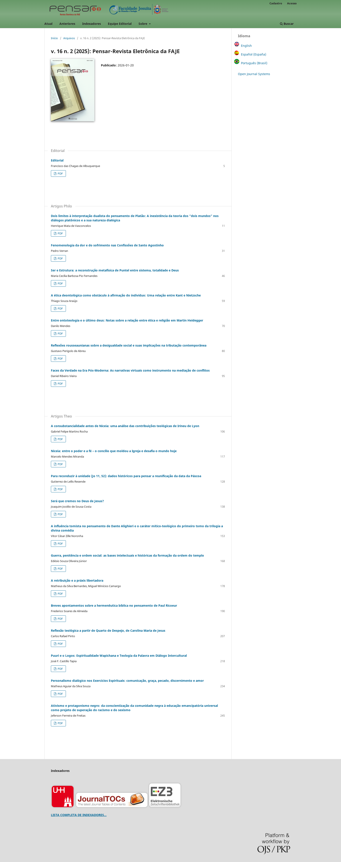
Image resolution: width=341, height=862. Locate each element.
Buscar (287, 24)
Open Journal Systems (254, 74)
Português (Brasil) (254, 63)
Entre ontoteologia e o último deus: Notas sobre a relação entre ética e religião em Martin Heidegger (127, 320)
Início (54, 38)
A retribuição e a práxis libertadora (77, 580)
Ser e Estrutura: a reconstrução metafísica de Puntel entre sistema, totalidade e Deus (115, 270)
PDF (60, 173)
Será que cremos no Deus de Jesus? (77, 501)
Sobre (143, 24)
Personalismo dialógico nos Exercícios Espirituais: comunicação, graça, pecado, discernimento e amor (127, 680)
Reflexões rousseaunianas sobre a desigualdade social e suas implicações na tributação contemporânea (128, 345)
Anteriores (67, 24)
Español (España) (253, 54)
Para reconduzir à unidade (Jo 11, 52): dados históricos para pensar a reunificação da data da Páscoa (126, 476)
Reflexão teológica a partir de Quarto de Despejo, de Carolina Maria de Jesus (108, 630)
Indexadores (91, 24)
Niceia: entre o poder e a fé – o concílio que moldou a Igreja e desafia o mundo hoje (114, 451)
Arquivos (69, 38)
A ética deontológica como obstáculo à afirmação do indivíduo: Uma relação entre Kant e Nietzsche (126, 295)
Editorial (57, 160)
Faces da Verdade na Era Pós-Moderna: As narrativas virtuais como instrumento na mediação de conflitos (130, 370)
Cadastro (275, 3)
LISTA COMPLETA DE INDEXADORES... (79, 815)
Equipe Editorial (120, 24)
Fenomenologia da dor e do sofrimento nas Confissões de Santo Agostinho (107, 245)
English (246, 46)
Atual (48, 24)
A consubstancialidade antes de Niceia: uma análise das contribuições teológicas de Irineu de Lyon (125, 426)
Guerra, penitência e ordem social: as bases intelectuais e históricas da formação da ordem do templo (127, 555)
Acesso (292, 3)
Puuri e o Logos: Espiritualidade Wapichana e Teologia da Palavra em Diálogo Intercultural (119, 655)
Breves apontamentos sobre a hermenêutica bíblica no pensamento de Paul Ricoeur (114, 605)
